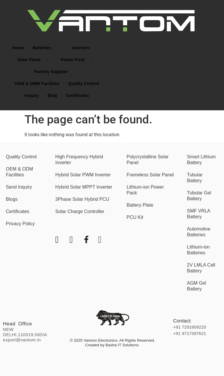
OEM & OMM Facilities (37, 83)
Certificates (77, 95)
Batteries (48, 48)
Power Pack (79, 60)
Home (18, 47)
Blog (52, 95)
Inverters (86, 48)
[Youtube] (62, 224)
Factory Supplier (57, 72)
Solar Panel (34, 60)
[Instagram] (76, 224)
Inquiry (32, 95)
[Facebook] (90, 224)
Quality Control (83, 83)
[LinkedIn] (104, 224)
